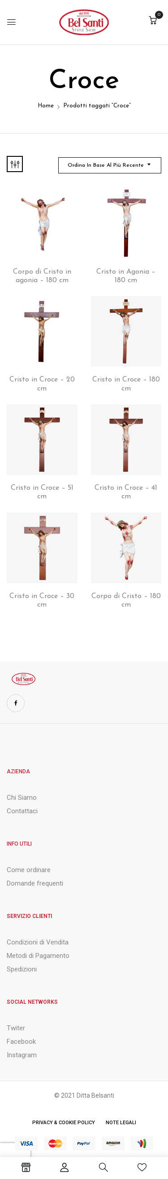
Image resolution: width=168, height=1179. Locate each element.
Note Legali (121, 1123)
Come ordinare (29, 870)
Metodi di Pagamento (38, 956)
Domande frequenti (35, 883)
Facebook (21, 1041)
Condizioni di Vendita (38, 942)
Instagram (22, 1055)
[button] (153, 21)
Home (46, 106)
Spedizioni (22, 969)
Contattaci (22, 811)
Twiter (16, 1028)
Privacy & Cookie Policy (63, 1123)
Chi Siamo (22, 797)
